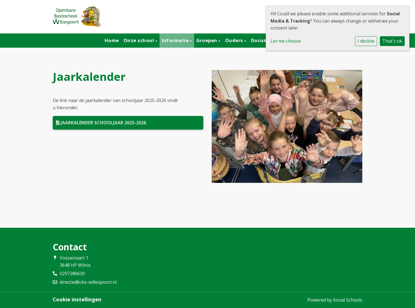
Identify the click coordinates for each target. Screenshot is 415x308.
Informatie (176, 40)
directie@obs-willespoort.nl (88, 282)
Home (112, 40)
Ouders (235, 40)
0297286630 (72, 273)
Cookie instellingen (77, 299)
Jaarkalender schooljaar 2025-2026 (101, 123)
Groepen (207, 40)
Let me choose (286, 41)
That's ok (392, 41)
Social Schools (347, 300)
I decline (366, 41)
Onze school (139, 40)
